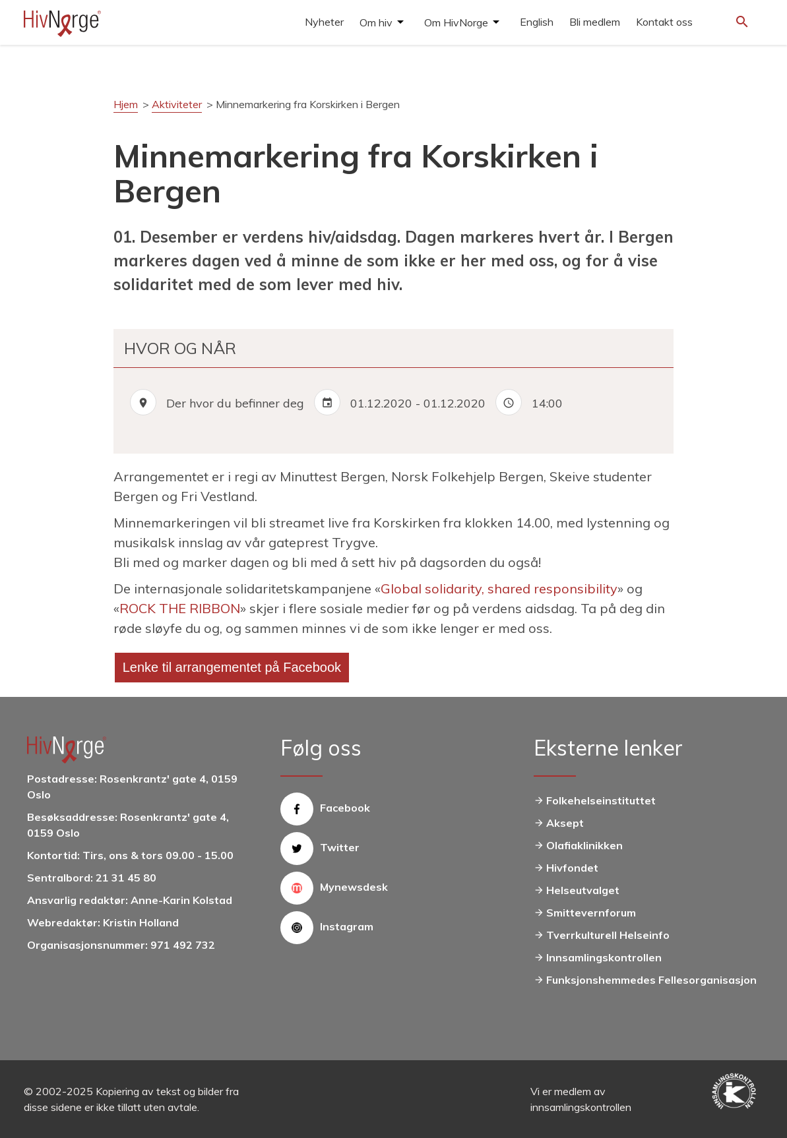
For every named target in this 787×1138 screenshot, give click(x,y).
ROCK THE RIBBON (179, 608)
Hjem (125, 104)
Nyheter (324, 21)
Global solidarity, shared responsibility (499, 588)
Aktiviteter (177, 104)
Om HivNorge (456, 22)
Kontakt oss (664, 21)
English (536, 21)
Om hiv (376, 22)
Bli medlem (594, 21)
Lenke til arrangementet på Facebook (232, 667)
